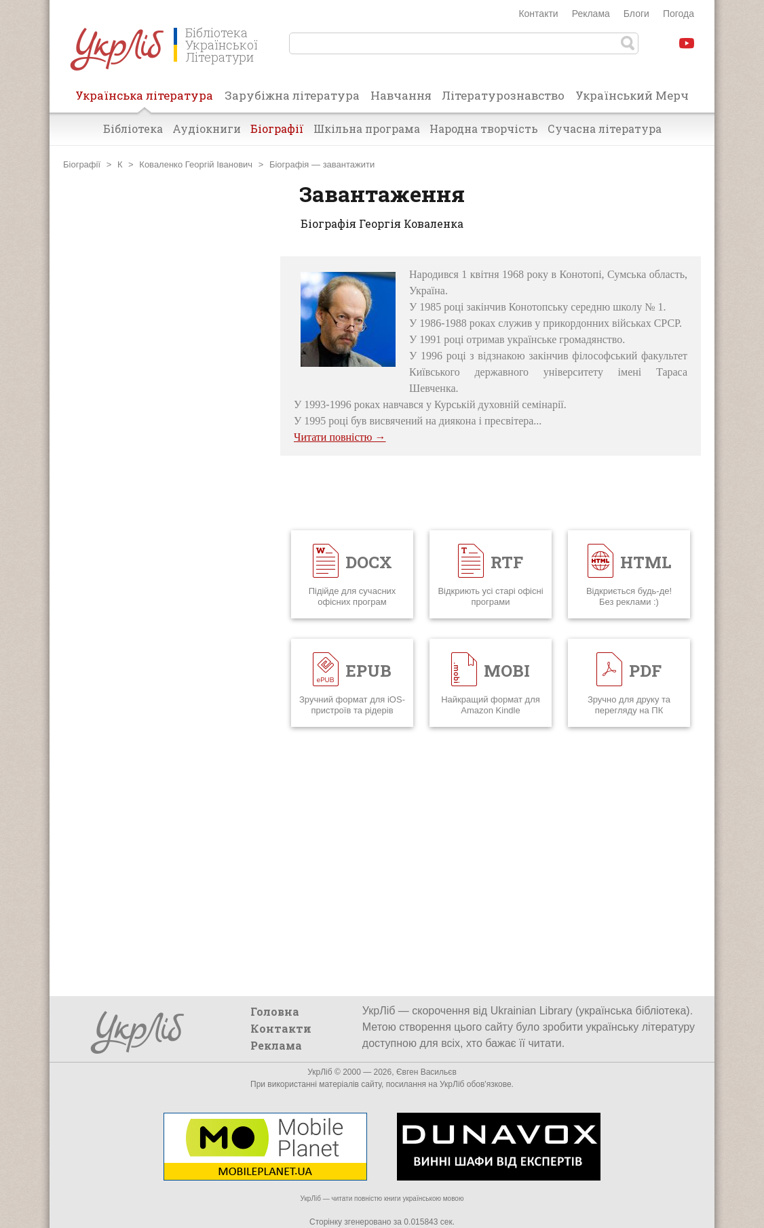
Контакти (538, 13)
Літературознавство (503, 95)
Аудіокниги (206, 128)
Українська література (144, 99)
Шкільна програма (366, 128)
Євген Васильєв (426, 1072)
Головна (274, 1011)
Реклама (591, 13)
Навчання (401, 95)
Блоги (636, 13)
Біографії (277, 128)
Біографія (289, 164)
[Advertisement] (165, 459)
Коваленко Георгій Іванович (195, 164)
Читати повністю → (340, 437)
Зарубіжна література (292, 95)
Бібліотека (133, 128)
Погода (678, 13)
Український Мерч (632, 95)
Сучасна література (605, 128)
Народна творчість (483, 128)
